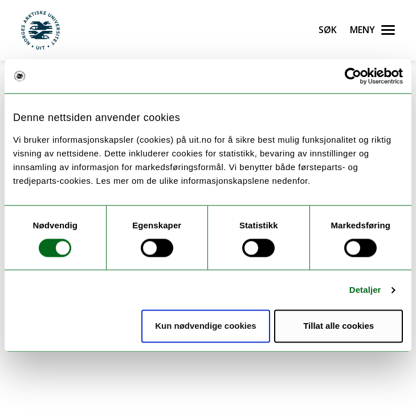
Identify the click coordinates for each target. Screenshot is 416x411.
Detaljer (365, 290)
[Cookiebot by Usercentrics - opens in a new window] (353, 75)
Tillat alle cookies (338, 326)
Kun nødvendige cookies (205, 326)
